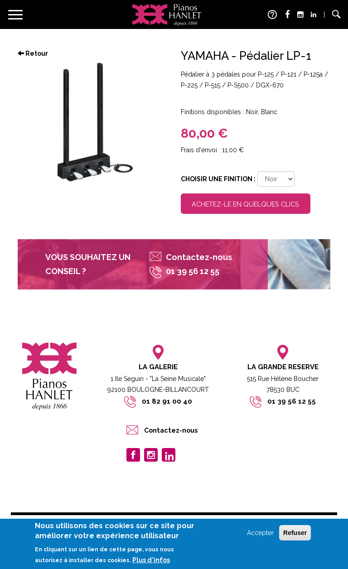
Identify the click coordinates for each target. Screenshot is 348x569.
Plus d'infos (151, 560)
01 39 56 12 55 (291, 401)
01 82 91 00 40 (167, 401)
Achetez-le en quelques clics (245, 204)
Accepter (260, 532)
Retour (33, 53)
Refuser (295, 532)
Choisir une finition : (218, 179)
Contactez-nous (199, 257)
